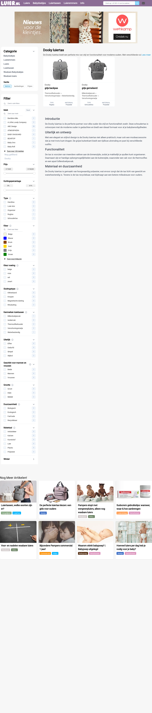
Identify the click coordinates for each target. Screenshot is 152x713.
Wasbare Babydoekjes (13, 72)
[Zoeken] (137, 3)
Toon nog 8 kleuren (14, 259)
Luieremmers (9, 60)
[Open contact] (143, 3)
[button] (146, 3)
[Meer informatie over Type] (10, 198)
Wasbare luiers (10, 76)
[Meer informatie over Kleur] (10, 226)
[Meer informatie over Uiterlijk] (12, 340)
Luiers (6, 64)
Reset (28, 110)
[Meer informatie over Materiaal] (14, 428)
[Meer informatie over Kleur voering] (17, 265)
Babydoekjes (9, 56)
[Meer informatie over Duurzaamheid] (19, 404)
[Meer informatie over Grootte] (12, 385)
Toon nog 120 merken (15, 151)
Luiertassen (9, 68)
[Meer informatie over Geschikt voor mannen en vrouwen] (30, 364)
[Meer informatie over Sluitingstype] (17, 289)
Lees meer (146, 55)
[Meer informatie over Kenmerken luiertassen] (26, 312)
